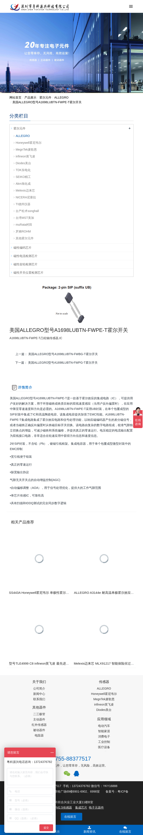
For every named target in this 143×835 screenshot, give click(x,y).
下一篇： (56, 362)
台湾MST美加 (25, 217)
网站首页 (15, 97)
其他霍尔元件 (25, 238)
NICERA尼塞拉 (26, 197)
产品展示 (30, 97)
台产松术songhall (27, 211)
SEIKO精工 (23, 177)
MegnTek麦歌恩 (26, 149)
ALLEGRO (61, 97)
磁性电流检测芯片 (25, 256)
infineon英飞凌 (25, 156)
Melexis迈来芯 (25, 190)
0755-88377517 (71, 758)
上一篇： (56, 354)
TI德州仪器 (23, 204)
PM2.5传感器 (63, 807)
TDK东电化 (23, 170)
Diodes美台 (23, 163)
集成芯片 (81, 807)
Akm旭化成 (23, 183)
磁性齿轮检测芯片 (25, 264)
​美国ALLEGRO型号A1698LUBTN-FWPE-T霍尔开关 (47, 102)
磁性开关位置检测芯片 (28, 272)
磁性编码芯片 (22, 247)
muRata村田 (24, 224)
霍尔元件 (45, 97)
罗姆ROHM (23, 231)
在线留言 (70, 816)
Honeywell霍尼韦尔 (29, 142)
